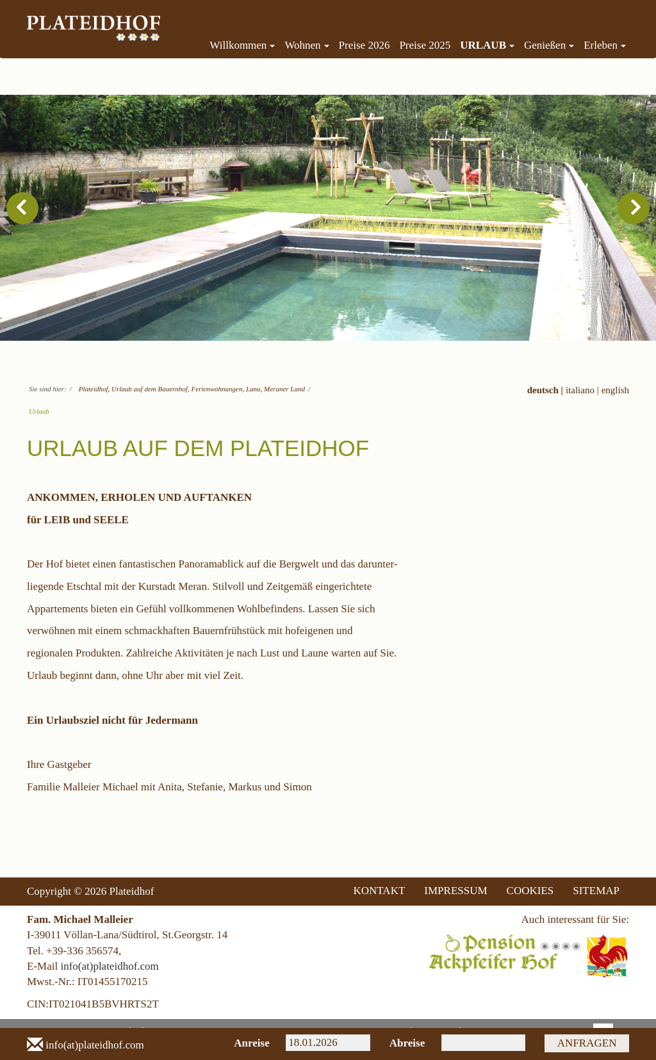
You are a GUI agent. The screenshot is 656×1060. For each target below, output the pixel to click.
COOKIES (530, 891)
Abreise (406, 1043)
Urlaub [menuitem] (487, 45)
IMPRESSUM (455, 891)
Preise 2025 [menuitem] (424, 45)
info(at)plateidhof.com (109, 966)
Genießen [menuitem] (549, 45)
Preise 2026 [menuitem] (364, 45)
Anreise (250, 1043)
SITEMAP (596, 891)
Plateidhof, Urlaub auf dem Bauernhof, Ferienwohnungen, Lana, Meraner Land (192, 389)
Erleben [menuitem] (605, 45)
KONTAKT (380, 891)
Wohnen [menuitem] (306, 45)
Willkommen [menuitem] (242, 45)
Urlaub (39, 411)
